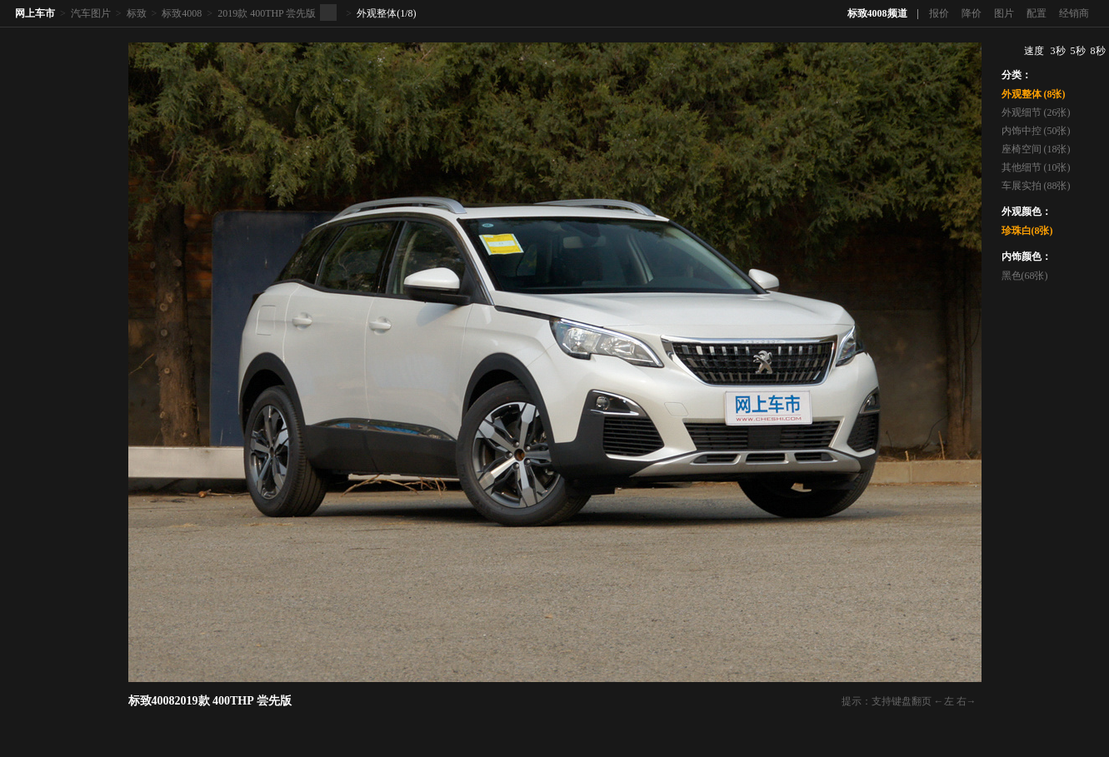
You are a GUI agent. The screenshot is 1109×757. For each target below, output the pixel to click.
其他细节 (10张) (1036, 167)
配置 (1037, 13)
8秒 (1098, 51)
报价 (939, 13)
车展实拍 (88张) (1036, 186)
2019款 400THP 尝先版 (266, 13)
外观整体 (377, 13)
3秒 (1058, 51)
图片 (1004, 13)
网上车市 (35, 13)
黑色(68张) (1025, 275)
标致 (137, 13)
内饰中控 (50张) (1036, 131)
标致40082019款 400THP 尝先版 (210, 701)
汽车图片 (91, 13)
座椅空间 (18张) (1036, 149)
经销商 (1074, 13)
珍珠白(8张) (1027, 231)
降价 (972, 13)
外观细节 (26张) (1036, 112)
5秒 (1078, 51)
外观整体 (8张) (1034, 94)
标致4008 (182, 13)
